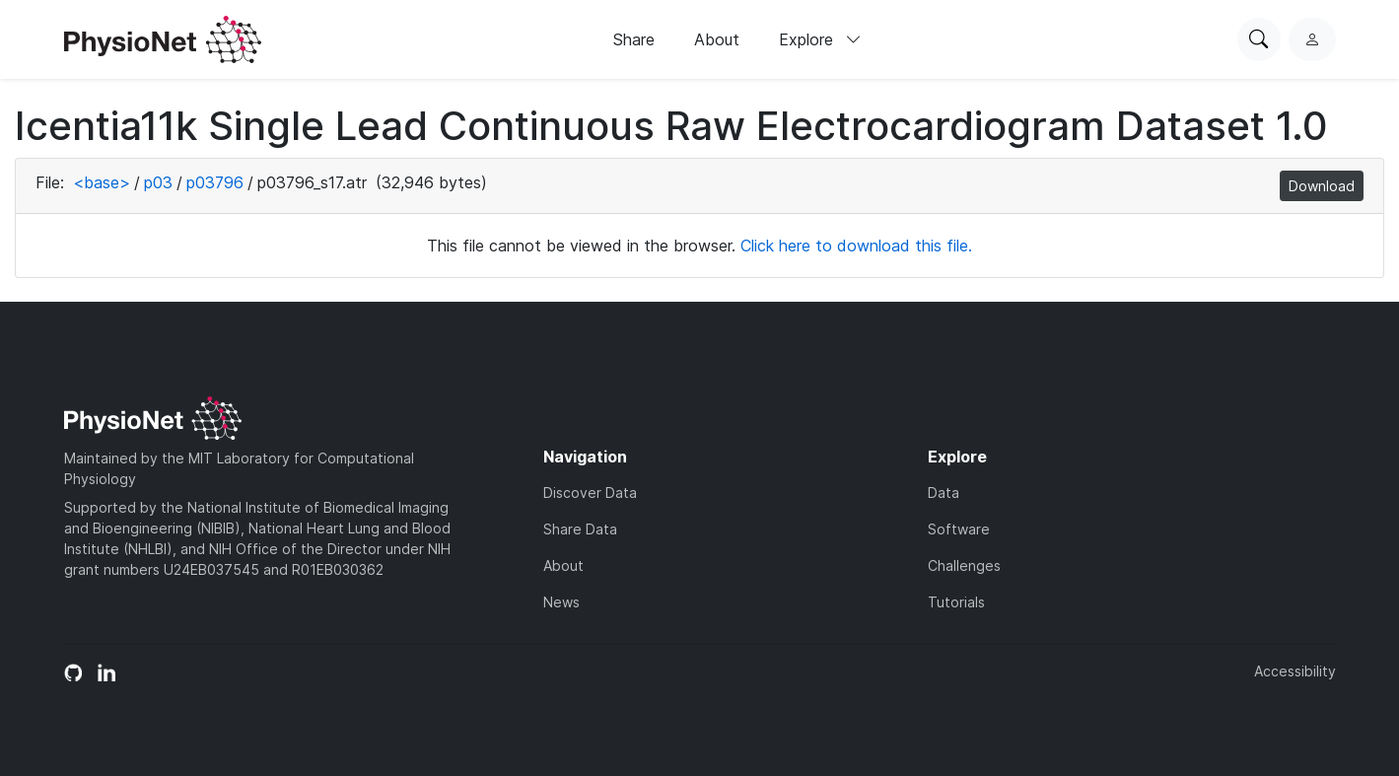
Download (1322, 185)
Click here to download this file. (856, 245)
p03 (158, 182)
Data (943, 492)
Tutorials (956, 602)
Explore (820, 39)
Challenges (964, 565)
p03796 (215, 182)
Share (634, 39)
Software (959, 529)
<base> (101, 182)
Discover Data (590, 492)
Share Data (580, 529)
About (716, 39)
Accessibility (1295, 671)
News (561, 602)
